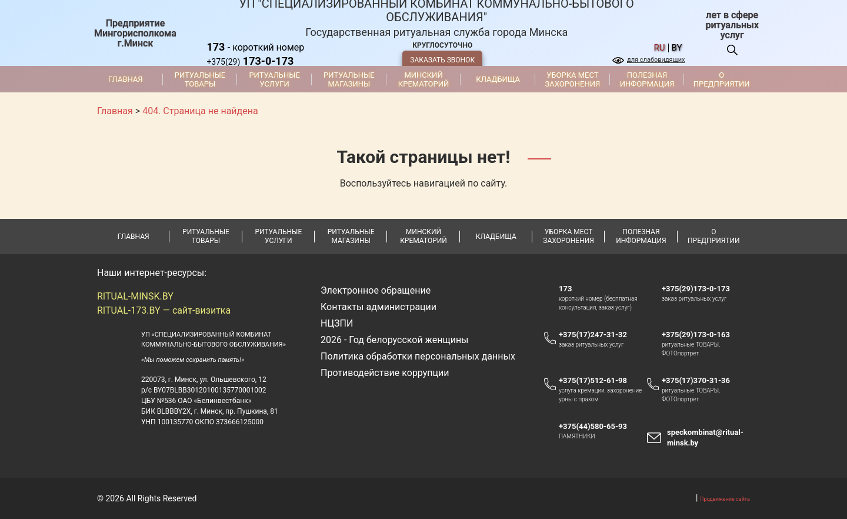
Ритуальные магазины (349, 79)
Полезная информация (647, 79)
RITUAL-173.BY (129, 310)
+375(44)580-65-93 (598, 426)
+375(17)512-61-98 (593, 380)
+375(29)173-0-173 (701, 289)
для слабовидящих (656, 60)
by (677, 48)
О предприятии (721, 79)
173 (565, 288)
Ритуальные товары (200, 79)
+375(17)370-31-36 (696, 380)
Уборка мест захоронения (572, 79)
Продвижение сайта (725, 499)
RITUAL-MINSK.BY (135, 296)
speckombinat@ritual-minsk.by (705, 437)
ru (659, 48)
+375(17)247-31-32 (593, 334)
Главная (125, 79)
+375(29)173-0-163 (701, 335)
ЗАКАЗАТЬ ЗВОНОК (442, 60)
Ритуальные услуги (274, 79)
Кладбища (498, 79)
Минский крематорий (423, 79)
